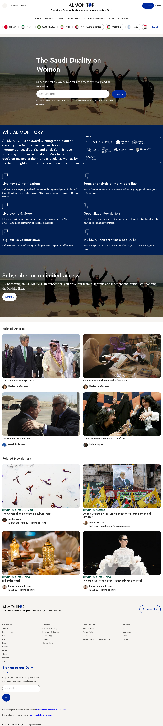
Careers (126, 639)
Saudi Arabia (7, 632)
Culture (60, 19)
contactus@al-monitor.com (41, 714)
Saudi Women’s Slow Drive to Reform (104, 438)
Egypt (4, 650)
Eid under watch (11, 581)
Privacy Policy (88, 632)
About (125, 628)
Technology (74, 19)
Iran (3, 635)
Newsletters (13, 5)
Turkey (5, 628)
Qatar (4, 654)
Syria (4, 661)
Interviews (123, 19)
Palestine (5, 646)
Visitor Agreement (90, 628)
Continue (9, 297)
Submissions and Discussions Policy (97, 639)
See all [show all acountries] (155, 27)
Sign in (158, 5)
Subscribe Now (150, 609)
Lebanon (5, 657)
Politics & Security (44, 19)
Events (23, 5)
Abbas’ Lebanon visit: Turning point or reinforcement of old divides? (117, 515)
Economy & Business (93, 19)
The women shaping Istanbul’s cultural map (26, 514)
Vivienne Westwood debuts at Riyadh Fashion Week (112, 581)
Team (125, 635)
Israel (4, 643)
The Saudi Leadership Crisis (18, 380)
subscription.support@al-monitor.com (51, 709)
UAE (4, 639)
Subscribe (148, 5)
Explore (110, 19)
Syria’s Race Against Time (16, 438)
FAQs (85, 635)
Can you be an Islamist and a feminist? (105, 380)
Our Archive (47, 643)
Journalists (127, 632)
